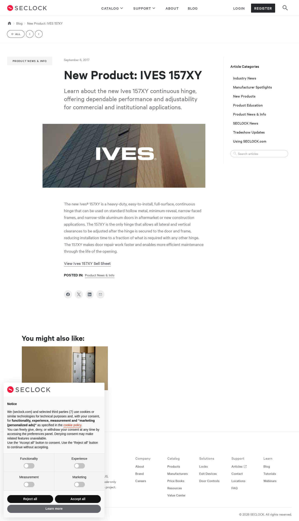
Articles (239, 466)
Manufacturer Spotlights (252, 86)
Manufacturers (177, 473)
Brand (139, 473)
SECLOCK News (245, 123)
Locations (238, 480)
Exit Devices (208, 473)
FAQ (234, 488)
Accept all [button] (77, 499)
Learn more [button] (54, 508)
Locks (203, 466)
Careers (140, 480)
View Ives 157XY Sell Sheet (87, 263)
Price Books (175, 480)
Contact (237, 473)
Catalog (112, 8)
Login (239, 8)
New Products (244, 95)
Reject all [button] (30, 499)
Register (263, 8)
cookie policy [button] (72, 425)
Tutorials (269, 473)
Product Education (248, 104)
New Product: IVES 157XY (45, 23)
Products (173, 466)
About (172, 8)
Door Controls (209, 480)
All (17, 34)
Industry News (244, 77)
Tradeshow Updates (249, 132)
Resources (174, 488)
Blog (193, 8)
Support (144, 8)
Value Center (176, 495)
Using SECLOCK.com (249, 141)
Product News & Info (30, 61)
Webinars (269, 480)
